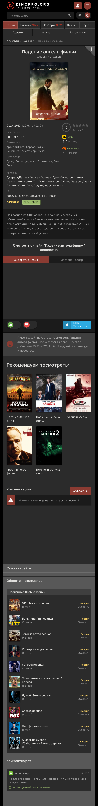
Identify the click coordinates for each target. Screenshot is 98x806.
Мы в (80, 325)
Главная (10, 25)
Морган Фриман (40, 177)
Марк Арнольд (54, 185)
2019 (17, 125)
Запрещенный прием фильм (29, 787)
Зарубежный (38, 196)
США (10, 125)
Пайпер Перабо (70, 181)
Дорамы (18, 32)
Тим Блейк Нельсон (46, 181)
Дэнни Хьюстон (63, 177)
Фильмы (72, 25)
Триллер (22, 196)
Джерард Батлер (18, 177)
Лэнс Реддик (35, 185)
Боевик (11, 196)
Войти (78, 5)
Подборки (52, 25)
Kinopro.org (13, 40)
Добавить (80, 490)
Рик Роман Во (15, 136)
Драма (28, 40)
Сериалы (87, 25)
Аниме (46, 32)
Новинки (29, 25)
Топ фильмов (78, 32)
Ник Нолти (25, 181)
